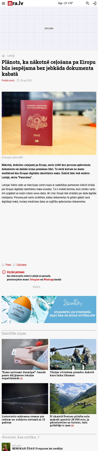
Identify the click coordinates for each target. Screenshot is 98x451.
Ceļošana (19, 265)
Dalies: (36, 287)
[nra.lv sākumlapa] (15, 3)
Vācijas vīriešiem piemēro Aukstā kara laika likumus (72, 374)
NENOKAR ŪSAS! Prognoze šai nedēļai (37, 448)
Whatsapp (49, 279)
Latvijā (10, 55)
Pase (6, 265)
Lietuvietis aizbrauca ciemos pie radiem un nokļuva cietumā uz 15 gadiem (23, 419)
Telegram (35, 279)
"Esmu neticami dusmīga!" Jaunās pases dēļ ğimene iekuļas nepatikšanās (24, 375)
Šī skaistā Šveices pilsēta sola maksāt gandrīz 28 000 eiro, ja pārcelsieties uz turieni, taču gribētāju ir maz (69, 421)
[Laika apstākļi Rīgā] (65, 3)
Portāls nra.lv (8, 80)
